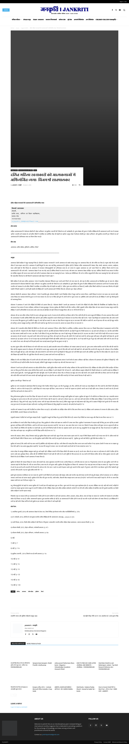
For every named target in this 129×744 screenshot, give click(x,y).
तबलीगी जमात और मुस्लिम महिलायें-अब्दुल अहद (24, 616)
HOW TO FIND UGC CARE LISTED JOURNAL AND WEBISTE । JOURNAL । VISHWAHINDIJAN (86, 665)
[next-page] (15, 695)
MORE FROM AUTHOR (34, 644)
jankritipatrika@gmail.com (50, 734)
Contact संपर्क (107, 742)
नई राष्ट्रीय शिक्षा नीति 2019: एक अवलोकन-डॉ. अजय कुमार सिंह (100, 616)
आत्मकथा (24, 591)
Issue (17, 28)
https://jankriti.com (29, 628)
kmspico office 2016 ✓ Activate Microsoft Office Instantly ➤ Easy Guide (42, 689)
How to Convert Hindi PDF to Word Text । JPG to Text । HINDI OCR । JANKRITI (108, 689)
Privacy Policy (98, 742)
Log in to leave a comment (19, 707)
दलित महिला (30, 591)
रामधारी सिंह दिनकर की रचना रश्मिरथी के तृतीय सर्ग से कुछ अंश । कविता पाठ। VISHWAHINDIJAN (20, 665)
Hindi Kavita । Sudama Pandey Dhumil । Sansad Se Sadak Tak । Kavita (86, 689)
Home (12, 28)
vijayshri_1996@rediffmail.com (25, 222)
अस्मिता (18, 591)
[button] (124, 10)
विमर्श (42, 591)
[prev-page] (12, 695)
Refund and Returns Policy (119, 742)
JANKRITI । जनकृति (16, 185)
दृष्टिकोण (37, 591)
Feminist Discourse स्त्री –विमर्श (25, 170)
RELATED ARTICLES (18, 644)
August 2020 (24, 28)
